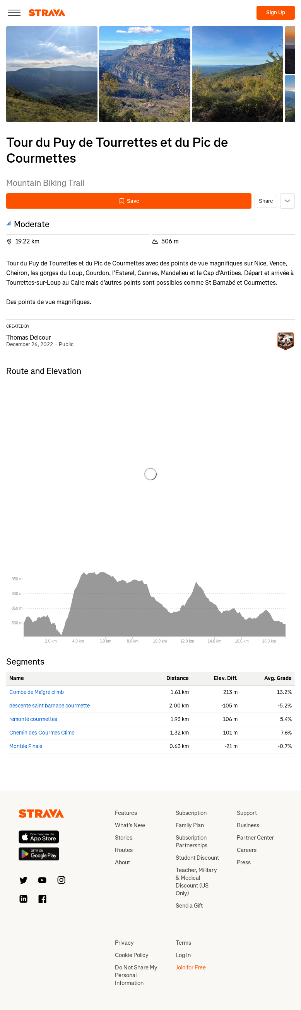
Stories (123, 838)
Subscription (191, 813)
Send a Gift (189, 906)
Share (266, 201)
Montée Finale (25, 746)
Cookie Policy (132, 955)
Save (129, 201)
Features (126, 813)
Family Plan (190, 825)
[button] (51, 74)
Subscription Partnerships (191, 841)
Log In (183, 955)
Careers (247, 850)
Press (244, 862)
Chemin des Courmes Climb (42, 732)
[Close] (14, 12)
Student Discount (197, 858)
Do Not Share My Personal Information (136, 975)
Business (248, 825)
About (122, 862)
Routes (124, 850)
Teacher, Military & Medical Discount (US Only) (196, 881)
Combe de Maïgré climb (36, 692)
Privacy (124, 943)
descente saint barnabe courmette (49, 705)
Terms (183, 943)
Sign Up (275, 12)
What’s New (130, 825)
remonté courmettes (33, 719)
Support (247, 813)
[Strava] (47, 13)
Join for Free (191, 967)
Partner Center (255, 838)
